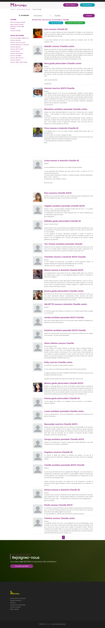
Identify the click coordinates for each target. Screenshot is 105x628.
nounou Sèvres (15, 51)
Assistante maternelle (17, 605)
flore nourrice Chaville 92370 (58, 193)
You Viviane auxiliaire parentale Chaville (63, 244)
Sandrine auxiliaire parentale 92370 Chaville (65, 330)
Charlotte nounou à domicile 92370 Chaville (65, 257)
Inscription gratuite (22, 566)
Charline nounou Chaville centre (59, 518)
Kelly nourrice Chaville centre (58, 362)
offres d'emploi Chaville (17, 22)
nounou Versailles (15, 56)
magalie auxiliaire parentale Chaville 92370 (64, 206)
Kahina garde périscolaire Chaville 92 (62, 398)
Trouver (89, 16)
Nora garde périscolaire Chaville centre (62, 63)
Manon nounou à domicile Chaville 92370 (63, 270)
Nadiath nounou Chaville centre (59, 46)
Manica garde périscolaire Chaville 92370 (63, 383)
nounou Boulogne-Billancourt (19, 38)
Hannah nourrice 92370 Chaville (59, 88)
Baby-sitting (14, 609)
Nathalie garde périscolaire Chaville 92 (62, 221)
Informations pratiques (18, 598)
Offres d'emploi (15, 607)
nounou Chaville (15, 31)
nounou (13, 9)
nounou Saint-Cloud (16, 49)
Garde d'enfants (15, 600)
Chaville (13, 19)
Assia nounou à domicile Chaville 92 (61, 161)
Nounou (12, 603)
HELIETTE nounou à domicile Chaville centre (65, 304)
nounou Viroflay (15, 60)
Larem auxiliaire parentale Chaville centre (64, 411)
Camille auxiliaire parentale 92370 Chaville (64, 465)
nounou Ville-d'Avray (16, 58)
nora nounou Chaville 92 (55, 29)
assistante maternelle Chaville (17, 27)
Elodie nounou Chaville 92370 (58, 505)
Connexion (70, 5)
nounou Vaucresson (16, 53)
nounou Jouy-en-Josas (17, 42)
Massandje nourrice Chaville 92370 (60, 424)
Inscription (87, 5)
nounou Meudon (15, 47)
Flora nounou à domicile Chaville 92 (61, 128)
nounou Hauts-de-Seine (23, 9)
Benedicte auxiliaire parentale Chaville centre (65, 109)
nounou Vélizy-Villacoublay (18, 62)
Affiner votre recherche (75, 23)
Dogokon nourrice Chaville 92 (58, 452)
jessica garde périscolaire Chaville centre (64, 291)
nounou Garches (15, 40)
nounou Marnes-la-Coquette (19, 45)
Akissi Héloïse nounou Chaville (59, 343)
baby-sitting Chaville (16, 24)
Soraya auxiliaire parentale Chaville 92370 (64, 439)
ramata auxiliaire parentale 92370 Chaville (64, 317)
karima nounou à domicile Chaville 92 (62, 490)
